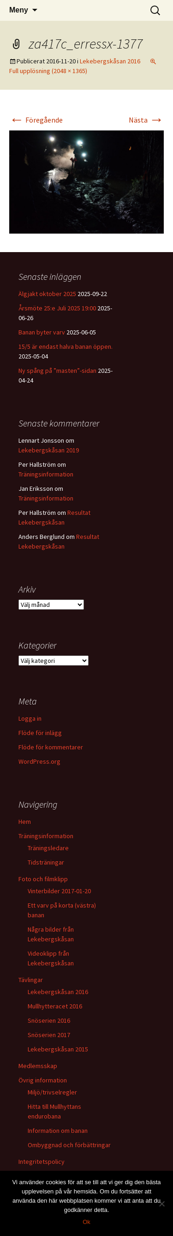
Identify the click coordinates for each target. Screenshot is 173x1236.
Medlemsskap (37, 1066)
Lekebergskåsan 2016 (110, 61)
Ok (86, 1221)
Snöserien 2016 (49, 1020)
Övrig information (42, 1080)
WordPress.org (39, 761)
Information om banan (58, 1130)
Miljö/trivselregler (52, 1092)
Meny (18, 10)
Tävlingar (30, 980)
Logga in (30, 718)
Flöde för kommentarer (50, 747)
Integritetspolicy (41, 1161)
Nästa (146, 119)
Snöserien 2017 (49, 1035)
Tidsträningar (46, 862)
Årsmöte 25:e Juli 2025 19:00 (57, 308)
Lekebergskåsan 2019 (48, 450)
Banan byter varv (41, 332)
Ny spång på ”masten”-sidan (57, 370)
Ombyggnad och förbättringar (69, 1145)
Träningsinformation (45, 474)
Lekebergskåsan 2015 (58, 1049)
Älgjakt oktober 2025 (47, 294)
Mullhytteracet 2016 (55, 1006)
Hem (24, 821)
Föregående (36, 119)
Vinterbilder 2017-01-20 (59, 891)
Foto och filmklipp (43, 879)
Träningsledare (48, 848)
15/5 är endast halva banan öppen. (65, 346)
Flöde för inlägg (40, 733)
